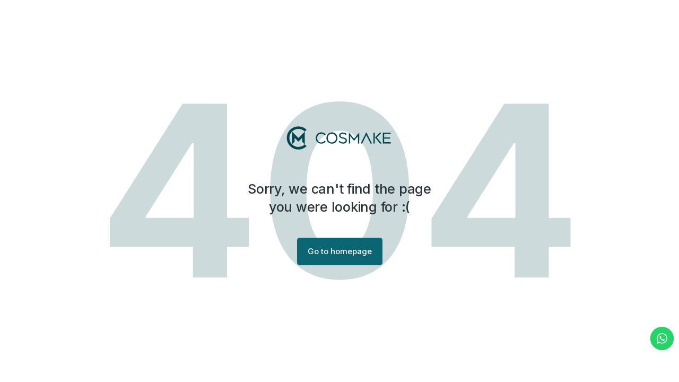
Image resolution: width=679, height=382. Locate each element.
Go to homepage (340, 251)
